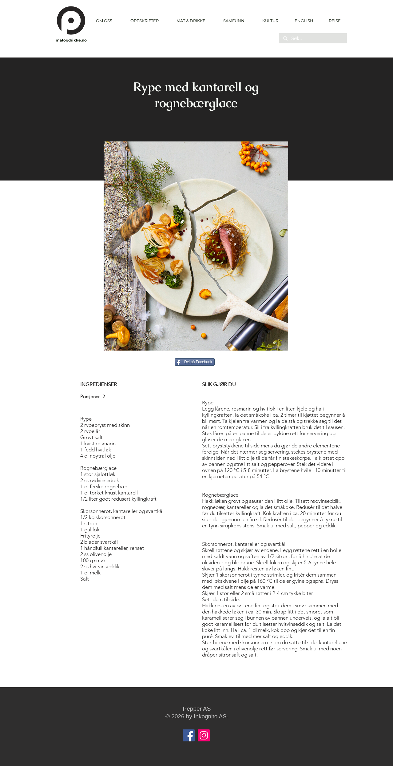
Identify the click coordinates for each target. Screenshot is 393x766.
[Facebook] (189, 735)
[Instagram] (204, 735)
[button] (144, 21)
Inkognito (205, 716)
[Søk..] (312, 38)
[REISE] (332, 20)
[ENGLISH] (303, 20)
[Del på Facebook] (195, 362)
